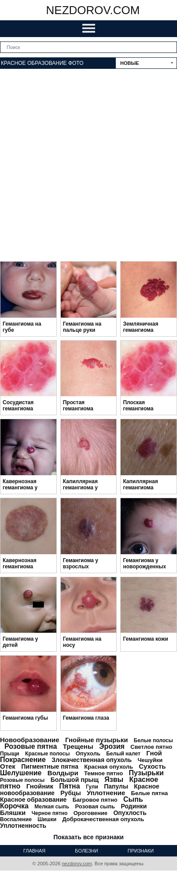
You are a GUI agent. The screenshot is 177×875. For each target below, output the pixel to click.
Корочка (14, 806)
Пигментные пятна (49, 766)
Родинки (134, 806)
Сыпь (133, 799)
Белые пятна (149, 793)
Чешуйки (149, 760)
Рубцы (70, 792)
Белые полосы (153, 740)
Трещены (78, 746)
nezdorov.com (93, 10)
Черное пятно (50, 813)
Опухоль (88, 753)
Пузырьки (146, 773)
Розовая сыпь (95, 806)
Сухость (152, 766)
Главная (34, 850)
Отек (7, 766)
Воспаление (16, 819)
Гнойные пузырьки (96, 740)
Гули (92, 787)
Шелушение (20, 773)
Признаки (141, 850)
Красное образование (33, 799)
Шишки (46, 819)
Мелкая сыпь (51, 807)
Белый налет (123, 754)
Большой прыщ (75, 779)
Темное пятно (103, 773)
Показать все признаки (88, 837)
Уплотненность (23, 825)
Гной (154, 753)
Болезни (86, 850)
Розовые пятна (30, 746)
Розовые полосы (22, 780)
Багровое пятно (95, 799)
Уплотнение (106, 792)
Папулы (116, 786)
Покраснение (23, 759)
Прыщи (9, 754)
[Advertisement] (88, 166)
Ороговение (90, 813)
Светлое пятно (151, 747)
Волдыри (63, 773)
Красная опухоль (108, 766)
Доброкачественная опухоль (103, 819)
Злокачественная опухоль (92, 759)
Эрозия (112, 746)
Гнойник (39, 786)
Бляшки (13, 812)
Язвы (113, 779)
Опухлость (129, 812)
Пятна (69, 786)
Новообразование (29, 740)
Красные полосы (47, 754)
